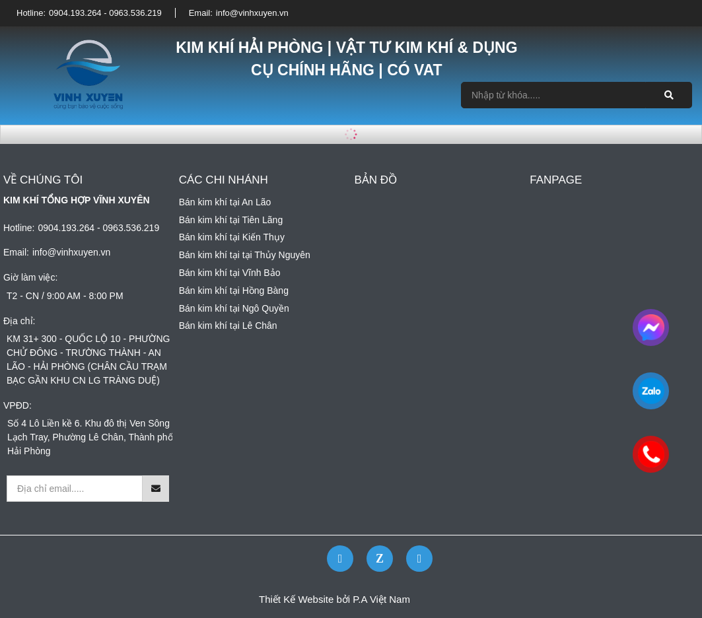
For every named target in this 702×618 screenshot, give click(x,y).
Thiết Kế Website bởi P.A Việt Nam (334, 599)
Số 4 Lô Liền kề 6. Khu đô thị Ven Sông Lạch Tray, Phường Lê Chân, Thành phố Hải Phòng (90, 437)
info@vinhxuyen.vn (252, 13)
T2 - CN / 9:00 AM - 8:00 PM (65, 296)
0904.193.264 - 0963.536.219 (105, 13)
